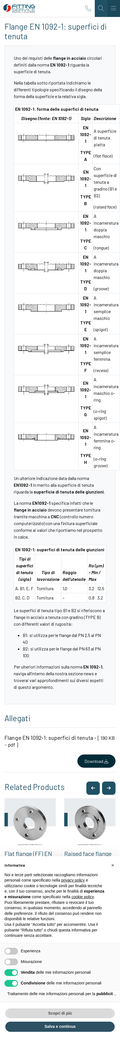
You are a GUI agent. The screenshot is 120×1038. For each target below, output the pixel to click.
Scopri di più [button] (60, 1013)
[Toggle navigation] (113, 8)
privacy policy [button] (73, 880)
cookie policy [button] (82, 897)
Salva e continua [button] (60, 1026)
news (89, 673)
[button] (93, 788)
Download (96, 761)
